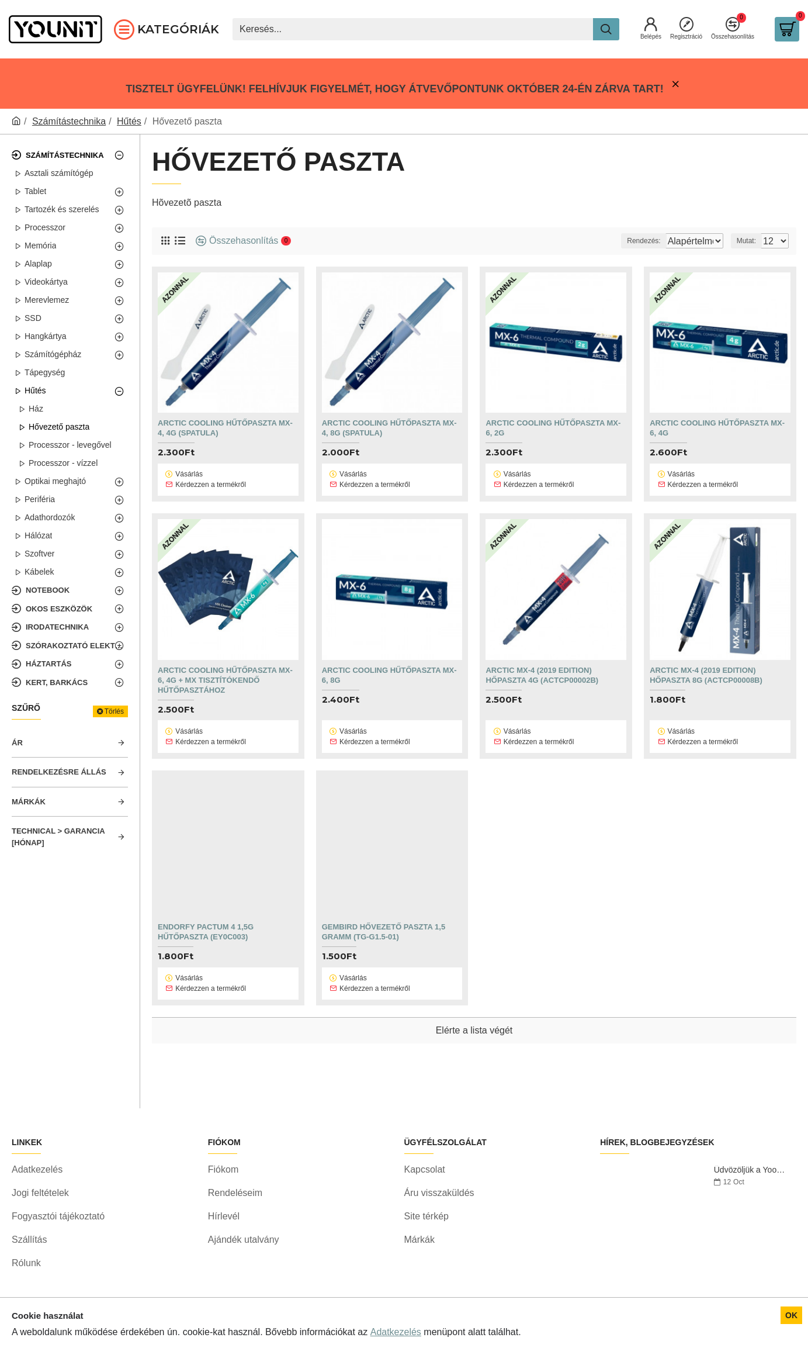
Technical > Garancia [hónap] (58, 837)
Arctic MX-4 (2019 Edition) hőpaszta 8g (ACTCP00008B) (706, 658)
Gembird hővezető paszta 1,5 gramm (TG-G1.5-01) (383, 899)
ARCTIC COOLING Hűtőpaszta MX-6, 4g (717, 428)
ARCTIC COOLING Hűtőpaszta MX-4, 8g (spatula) (389, 428)
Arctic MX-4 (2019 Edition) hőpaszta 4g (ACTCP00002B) (542, 658)
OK (791, 1315)
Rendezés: (622, 241)
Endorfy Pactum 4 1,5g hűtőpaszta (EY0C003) (206, 899)
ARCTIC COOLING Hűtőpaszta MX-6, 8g (389, 658)
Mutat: (750, 241)
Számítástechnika (69, 121)
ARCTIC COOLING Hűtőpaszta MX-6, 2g (553, 428)
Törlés (114, 711)
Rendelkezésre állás (59, 772)
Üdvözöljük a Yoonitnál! (751, 1175)
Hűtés (129, 121)
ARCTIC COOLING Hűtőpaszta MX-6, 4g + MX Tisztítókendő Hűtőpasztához (225, 663)
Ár (17, 742)
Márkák (29, 801)
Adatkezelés (395, 1332)
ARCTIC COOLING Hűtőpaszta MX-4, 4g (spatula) (225, 428)
